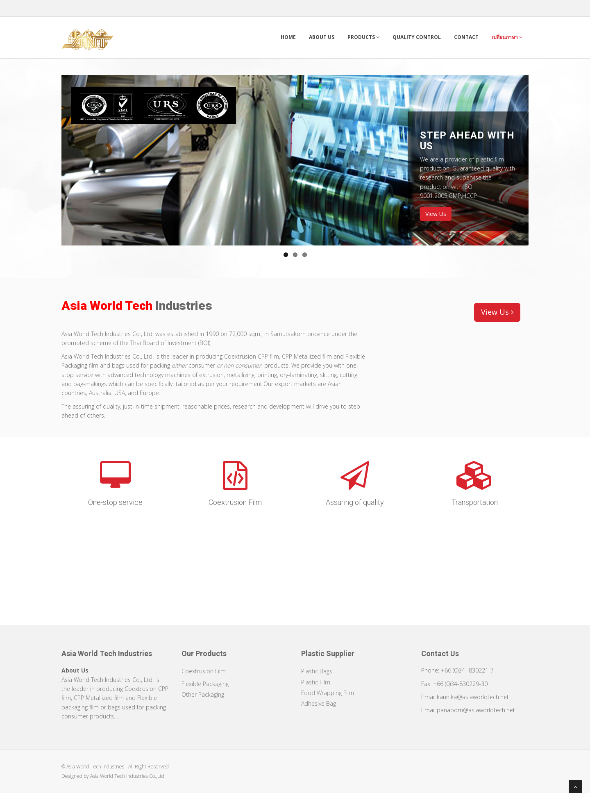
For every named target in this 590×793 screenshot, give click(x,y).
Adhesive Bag (318, 703)
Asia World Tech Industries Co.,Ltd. (128, 776)
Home (288, 37)
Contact (466, 37)
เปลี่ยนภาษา (507, 37)
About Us (321, 37)
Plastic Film (315, 682)
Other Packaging (203, 694)
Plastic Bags (316, 671)
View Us (435, 214)
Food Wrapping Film (327, 693)
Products (363, 37)
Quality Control (417, 37)
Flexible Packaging (205, 684)
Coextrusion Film (204, 671)
